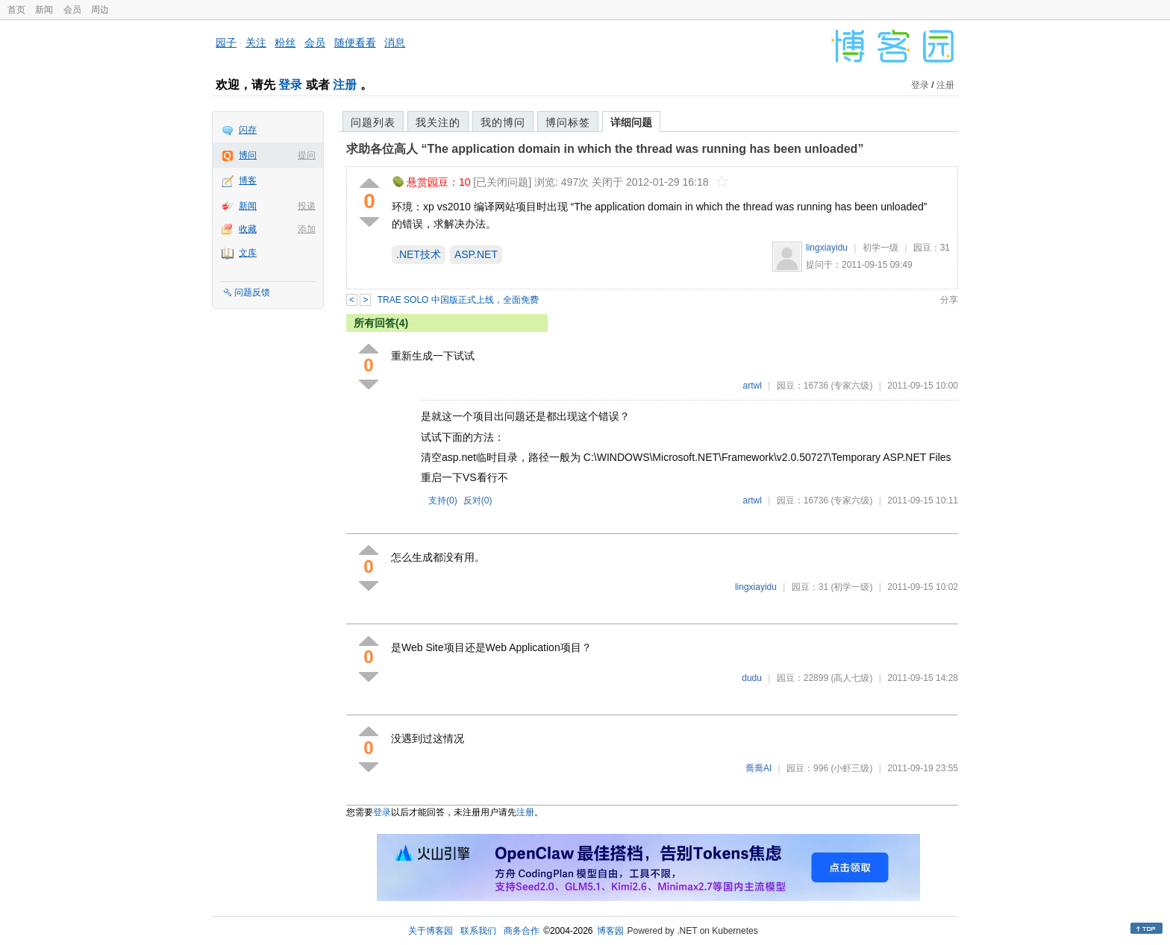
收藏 (248, 229)
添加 (307, 229)
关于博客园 (430, 931)
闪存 (248, 130)
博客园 (610, 931)
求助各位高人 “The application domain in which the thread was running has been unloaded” (604, 148)
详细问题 (631, 122)
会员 (72, 9)
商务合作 (521, 931)
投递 (307, 206)
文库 (248, 253)
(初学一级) (851, 587)
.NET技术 (418, 254)
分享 (949, 300)
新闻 (44, 9)
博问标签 (567, 122)
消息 (394, 42)
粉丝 (285, 42)
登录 (290, 84)
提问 (307, 155)
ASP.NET (476, 254)
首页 (16, 9)
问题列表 (373, 122)
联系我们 (478, 931)
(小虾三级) (851, 768)
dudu (752, 678)
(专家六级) (851, 385)
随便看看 (355, 42)
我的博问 (503, 122)
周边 (100, 9)
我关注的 (438, 122)
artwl (752, 385)
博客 (248, 180)
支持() (442, 500)
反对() (477, 500)
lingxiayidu (827, 247)
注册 (345, 84)
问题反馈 (252, 292)
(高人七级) (851, 678)
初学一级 (880, 247)
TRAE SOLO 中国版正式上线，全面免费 (458, 300)
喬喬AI (758, 768)
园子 (226, 42)
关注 (255, 42)
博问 (248, 155)
